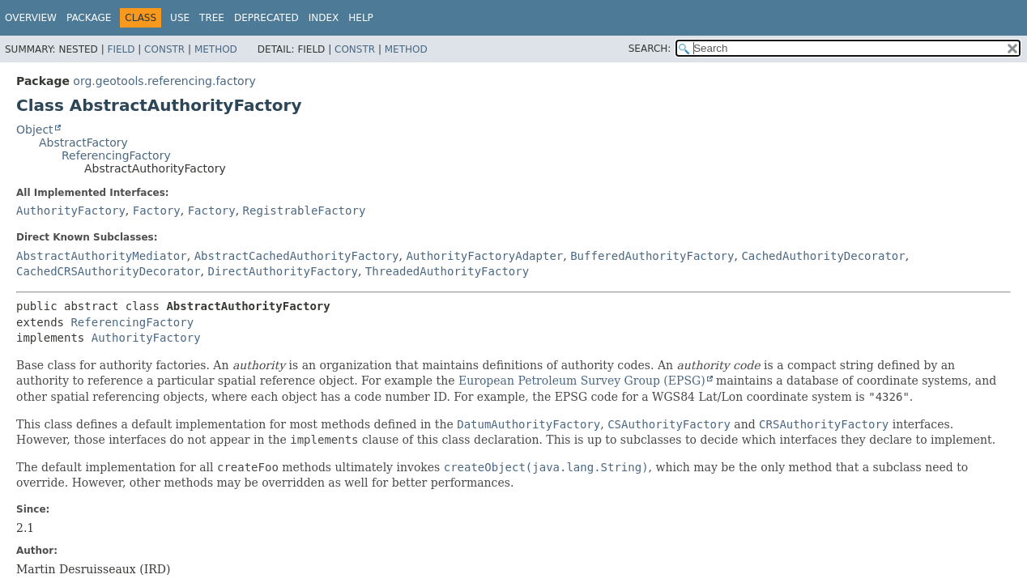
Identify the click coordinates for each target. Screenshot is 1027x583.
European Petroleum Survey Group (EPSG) (581, 380)
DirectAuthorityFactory (282, 271)
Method (215, 49)
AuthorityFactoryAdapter (484, 255)
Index (324, 17)
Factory (157, 210)
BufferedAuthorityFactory (652, 255)
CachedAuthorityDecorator (823, 255)
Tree (211, 17)
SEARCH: (650, 48)
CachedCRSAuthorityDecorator (108, 271)
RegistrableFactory (304, 210)
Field (120, 49)
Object (34, 129)
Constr (164, 49)
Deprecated (266, 17)
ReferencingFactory (116, 155)
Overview (31, 17)
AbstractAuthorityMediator (101, 255)
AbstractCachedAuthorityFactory (296, 255)
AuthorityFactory (71, 210)
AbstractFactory (83, 142)
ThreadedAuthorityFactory (447, 271)
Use (180, 17)
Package (88, 17)
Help (360, 17)
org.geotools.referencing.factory (164, 80)
